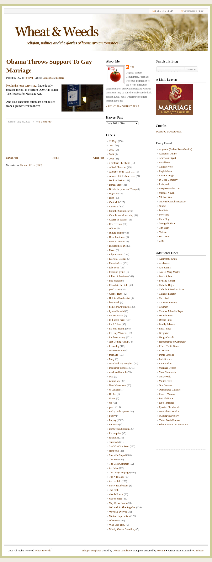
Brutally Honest (167, 280)
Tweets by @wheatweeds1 (169, 131)
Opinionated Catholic (169, 389)
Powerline (164, 214)
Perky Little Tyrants (119, 411)
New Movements (117, 385)
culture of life (116, 232)
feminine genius (117, 272)
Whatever (114, 520)
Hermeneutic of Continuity (172, 341)
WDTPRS (164, 236)
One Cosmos (165, 385)
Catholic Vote (166, 166)
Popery (112, 420)
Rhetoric (113, 437)
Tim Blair (164, 227)
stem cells (114, 450)
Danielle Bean (166, 315)
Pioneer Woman (167, 394)
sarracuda (114, 442)
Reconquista (115, 433)
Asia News (164, 162)
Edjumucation (116, 254)
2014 (111, 154)
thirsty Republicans (118, 485)
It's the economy (117, 337)
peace (112, 407)
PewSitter (164, 210)
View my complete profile (122, 106)
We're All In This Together (122, 507)
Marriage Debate (167, 367)
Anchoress (164, 263)
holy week (114, 302)
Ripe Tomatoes (166, 402)
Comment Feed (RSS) (31, 165)
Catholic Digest (167, 285)
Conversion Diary (168, 302)
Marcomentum (116, 350)
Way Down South (118, 503)
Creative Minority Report (171, 311)
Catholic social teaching (121, 215)
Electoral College (118, 258)
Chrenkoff (164, 298)
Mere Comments (167, 372)
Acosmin (161, 550)
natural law (114, 381)
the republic (115, 481)
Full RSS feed (164, 11)
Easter (112, 250)
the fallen (113, 468)
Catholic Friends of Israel (171, 289)
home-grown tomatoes (120, 306)
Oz (110, 402)
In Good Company (168, 179)
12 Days (113, 141)
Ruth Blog (164, 219)
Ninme (162, 205)
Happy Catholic (167, 337)
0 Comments (45, 121)
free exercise (115, 280)
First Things (165, 328)
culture (112, 228)
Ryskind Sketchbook (169, 407)
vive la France (116, 494)
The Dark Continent (119, 463)
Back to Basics (116, 180)
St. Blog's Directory (169, 415)
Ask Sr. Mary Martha (169, 272)
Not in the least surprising (21, 85)
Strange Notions (167, 223)
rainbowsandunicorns (120, 428)
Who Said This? (117, 524)
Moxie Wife (165, 376)
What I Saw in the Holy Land (173, 424)
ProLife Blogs (166, 398)
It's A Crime (115, 324)
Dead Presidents (117, 237)
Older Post (98, 157)
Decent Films (165, 319)
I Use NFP (164, 350)
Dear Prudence (116, 241)
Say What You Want (119, 446)
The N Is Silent (116, 476)
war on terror (115, 498)
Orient (112, 398)
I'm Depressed (116, 315)
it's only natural (116, 328)
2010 (111, 145)
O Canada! (114, 389)
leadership (114, 346)
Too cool (113, 490)
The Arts (113, 459)
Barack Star (48, 77)
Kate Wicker (165, 363)
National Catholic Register (172, 201)
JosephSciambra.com (169, 188)
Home (56, 157)
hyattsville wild (116, 311)
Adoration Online (167, 153)
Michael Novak (166, 192)
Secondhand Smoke (169, 411)
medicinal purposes (118, 367)
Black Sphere (165, 276)
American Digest (167, 158)
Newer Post (12, 157)
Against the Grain (168, 258)
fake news (114, 267)
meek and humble (118, 372)
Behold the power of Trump (123, 189)
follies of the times (118, 276)
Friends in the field (118, 285)
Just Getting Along (118, 341)
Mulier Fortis (165, 381)
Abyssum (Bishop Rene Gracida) (175, 149)
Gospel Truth (115, 293)
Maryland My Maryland (121, 363)
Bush (111, 197)
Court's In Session (118, 219)
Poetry (112, 415)
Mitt (111, 376)
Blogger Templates (91, 550)
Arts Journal (165, 267)
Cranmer (163, 306)
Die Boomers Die (118, 245)
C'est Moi (114, 202)
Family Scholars (167, 324)
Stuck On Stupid (117, 455)
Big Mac (113, 193)
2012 (111, 149)
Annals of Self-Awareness (122, 176)
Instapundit (164, 184)
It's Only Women (117, 333)
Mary (112, 359)
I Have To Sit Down (169, 346)
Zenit (161, 240)
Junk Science (165, 359)
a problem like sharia (119, 163)
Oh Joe (112, 394)
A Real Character (117, 167)
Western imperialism (119, 516)
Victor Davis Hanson (169, 420)
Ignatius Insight (167, 175)
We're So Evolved (118, 511)
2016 (111, 158)
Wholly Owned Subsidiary (122, 529)
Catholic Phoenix (167, 293)
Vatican (162, 232)
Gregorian (164, 333)
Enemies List (115, 263)
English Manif (166, 171)
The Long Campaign (119, 472)
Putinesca (114, 424)
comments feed (194, 11)
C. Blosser (198, 550)
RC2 (132, 67)
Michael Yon (165, 197)
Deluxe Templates (122, 550)
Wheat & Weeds (43, 550)
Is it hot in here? (117, 319)
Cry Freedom (115, 224)
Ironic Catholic (166, 354)
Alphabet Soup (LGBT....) (122, 171)
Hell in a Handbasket (119, 298)
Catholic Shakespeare (120, 210)
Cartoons (113, 206)
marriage (59, 77)
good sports (115, 289)
